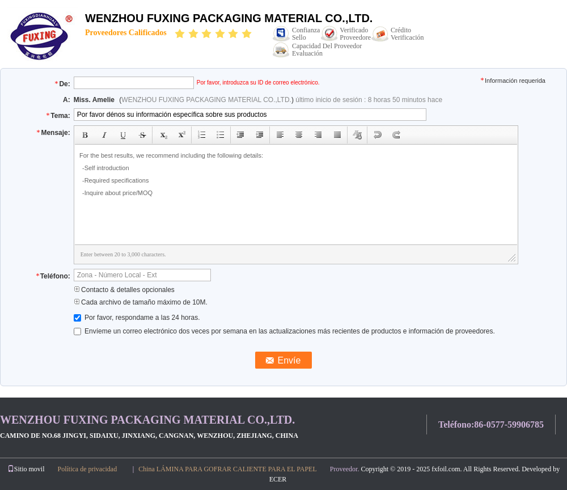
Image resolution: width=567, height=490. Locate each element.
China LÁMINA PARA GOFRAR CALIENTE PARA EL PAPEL (227, 469)
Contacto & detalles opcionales (124, 290)
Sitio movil (26, 469)
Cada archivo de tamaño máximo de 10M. (141, 302)
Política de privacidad (87, 469)
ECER (278, 479)
